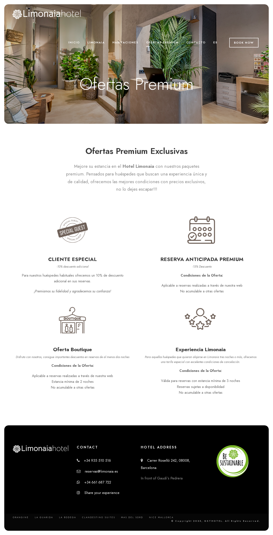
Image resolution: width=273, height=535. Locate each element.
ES (215, 42)
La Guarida (44, 517)
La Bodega (67, 517)
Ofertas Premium (162, 42)
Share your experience (98, 492)
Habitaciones (125, 42)
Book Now (244, 43)
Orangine (21, 517)
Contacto (196, 42)
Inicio (74, 42)
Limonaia (96, 42)
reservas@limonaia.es (97, 471)
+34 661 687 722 (94, 482)
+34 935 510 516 (94, 460)
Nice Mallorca (161, 517)
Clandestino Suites (98, 517)
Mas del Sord (132, 517)
